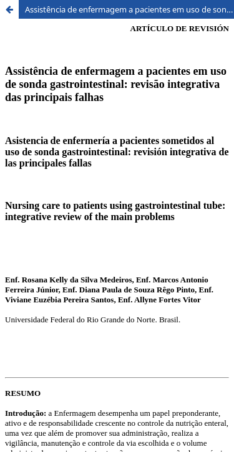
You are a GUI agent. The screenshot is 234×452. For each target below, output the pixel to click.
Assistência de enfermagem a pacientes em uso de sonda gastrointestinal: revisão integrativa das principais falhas (129, 9)
